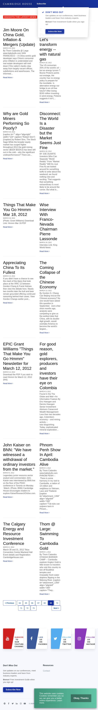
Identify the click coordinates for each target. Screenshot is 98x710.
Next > (56, 608)
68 (45, 603)
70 (57, 603)
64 (20, 603)
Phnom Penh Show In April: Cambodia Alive (50, 455)
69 (51, 603)
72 (27, 608)
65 (26, 603)
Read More (8, 77)
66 (32, 603)
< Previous (9, 603)
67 (38, 603)
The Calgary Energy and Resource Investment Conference (14, 534)
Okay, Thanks (78, 699)
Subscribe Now (13, 690)
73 (34, 608)
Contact (46, 671)
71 (21, 608)
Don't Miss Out (20, 674)
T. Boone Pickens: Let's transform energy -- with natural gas (50, 44)
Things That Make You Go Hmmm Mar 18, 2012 (19, 209)
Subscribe (41, 4)
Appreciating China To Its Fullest (14, 267)
